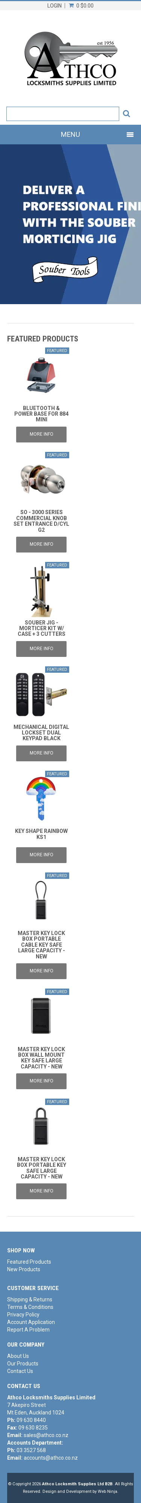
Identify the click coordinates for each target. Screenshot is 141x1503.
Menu (70, 134)
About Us (18, 1356)
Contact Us (20, 1371)
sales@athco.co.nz (46, 1435)
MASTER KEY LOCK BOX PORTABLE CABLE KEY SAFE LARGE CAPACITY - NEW (41, 945)
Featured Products (29, 1262)
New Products (23, 1269)
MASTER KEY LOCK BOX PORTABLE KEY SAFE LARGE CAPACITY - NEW (41, 1168)
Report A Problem (28, 1330)
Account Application (31, 1322)
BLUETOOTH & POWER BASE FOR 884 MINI (41, 414)
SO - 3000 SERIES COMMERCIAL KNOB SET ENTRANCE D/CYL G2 (41, 521)
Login (54, 6)
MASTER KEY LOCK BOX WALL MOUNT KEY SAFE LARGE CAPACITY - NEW (41, 1058)
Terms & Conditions (30, 1307)
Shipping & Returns (29, 1299)
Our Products (22, 1364)
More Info (41, 434)
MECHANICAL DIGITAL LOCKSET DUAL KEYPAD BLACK (41, 733)
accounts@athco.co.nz (51, 1458)
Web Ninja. (108, 1491)
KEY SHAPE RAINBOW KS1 (41, 834)
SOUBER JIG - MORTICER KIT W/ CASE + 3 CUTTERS (41, 628)
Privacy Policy (23, 1315)
